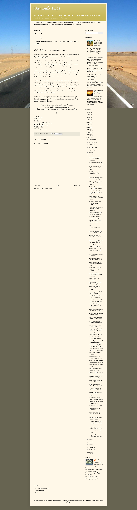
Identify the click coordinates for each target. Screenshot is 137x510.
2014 (88, 132)
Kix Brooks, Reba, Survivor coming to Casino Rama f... (96, 423)
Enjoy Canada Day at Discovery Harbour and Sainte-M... (95, 274)
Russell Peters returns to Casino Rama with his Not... (95, 168)
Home (57, 185)
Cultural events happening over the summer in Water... (95, 394)
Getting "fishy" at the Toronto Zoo (94, 279)
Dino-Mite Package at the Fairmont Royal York (95, 283)
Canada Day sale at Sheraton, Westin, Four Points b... (96, 300)
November (92, 142)
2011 (88, 453)
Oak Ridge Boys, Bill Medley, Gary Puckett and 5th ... (96, 198)
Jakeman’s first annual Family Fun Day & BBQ (95, 357)
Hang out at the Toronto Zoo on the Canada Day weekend (96, 183)
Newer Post (37, 185)
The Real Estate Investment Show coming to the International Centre (94, 76)
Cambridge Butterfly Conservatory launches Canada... (95, 305)
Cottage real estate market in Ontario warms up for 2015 (98, 43)
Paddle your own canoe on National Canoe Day (95, 377)
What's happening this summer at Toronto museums (94, 173)
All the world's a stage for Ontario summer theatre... (96, 321)
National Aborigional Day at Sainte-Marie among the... (96, 349)
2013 (88, 135)
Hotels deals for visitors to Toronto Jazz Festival (95, 337)
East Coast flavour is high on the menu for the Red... (96, 310)
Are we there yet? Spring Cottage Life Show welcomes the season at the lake (98, 93)
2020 (88, 117)
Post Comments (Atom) (46, 188)
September (92, 147)
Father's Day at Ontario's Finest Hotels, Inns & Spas (96, 385)
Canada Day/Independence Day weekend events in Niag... (95, 192)
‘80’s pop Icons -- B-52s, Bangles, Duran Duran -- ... (95, 250)
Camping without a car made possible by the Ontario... (96, 333)
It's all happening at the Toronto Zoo (94, 408)
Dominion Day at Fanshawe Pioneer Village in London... (96, 208)
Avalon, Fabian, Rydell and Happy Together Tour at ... (96, 317)
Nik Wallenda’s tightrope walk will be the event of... (96, 398)
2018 (88, 122)
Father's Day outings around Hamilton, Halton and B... (96, 341)
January (91, 449)
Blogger (69, 502)
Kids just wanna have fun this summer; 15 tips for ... (96, 389)
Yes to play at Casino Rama (95, 405)
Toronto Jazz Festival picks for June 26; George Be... (95, 232)
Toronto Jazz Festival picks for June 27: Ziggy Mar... (95, 213)
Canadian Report (39, 490)
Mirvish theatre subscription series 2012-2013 (96, 314)
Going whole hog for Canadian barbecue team (95, 435)
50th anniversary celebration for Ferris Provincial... (96, 241)
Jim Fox (98, 460)
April (90, 442)
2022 (88, 112)
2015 (88, 130)
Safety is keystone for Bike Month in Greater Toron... (96, 427)
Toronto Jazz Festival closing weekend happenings (96, 178)
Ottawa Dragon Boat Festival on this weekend (96, 292)
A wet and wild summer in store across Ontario (95, 245)
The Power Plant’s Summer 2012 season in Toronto (95, 187)
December (91, 139)
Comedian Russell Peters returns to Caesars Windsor (95, 288)
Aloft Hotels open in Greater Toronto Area (96, 255)
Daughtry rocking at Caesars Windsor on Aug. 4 (96, 402)
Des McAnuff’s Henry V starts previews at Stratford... (95, 269)
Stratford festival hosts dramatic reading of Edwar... (94, 413)
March (90, 444)
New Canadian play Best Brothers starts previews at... (95, 222)
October (91, 144)
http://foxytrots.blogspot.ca (42, 488)
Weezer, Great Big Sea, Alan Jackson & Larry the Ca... (96, 381)
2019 (88, 119)
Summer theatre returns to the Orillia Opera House (95, 258)
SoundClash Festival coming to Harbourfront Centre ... (96, 361)
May (90, 439)
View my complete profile (92, 478)
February (91, 447)
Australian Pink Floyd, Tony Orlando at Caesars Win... (96, 345)
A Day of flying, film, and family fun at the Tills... (95, 329)
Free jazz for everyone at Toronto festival (95, 325)
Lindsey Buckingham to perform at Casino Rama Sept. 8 (95, 264)
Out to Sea (38, 492)
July (90, 152)
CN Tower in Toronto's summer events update (95, 217)
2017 (88, 124)
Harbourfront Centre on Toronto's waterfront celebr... (94, 227)
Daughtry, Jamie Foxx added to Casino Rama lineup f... (96, 373)
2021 (88, 114)
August (91, 150)
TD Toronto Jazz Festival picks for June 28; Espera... (95, 203)
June (90, 155)
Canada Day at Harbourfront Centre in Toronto (96, 369)
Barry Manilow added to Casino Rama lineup (95, 296)
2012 (88, 137)
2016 (88, 127)
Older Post (77, 185)
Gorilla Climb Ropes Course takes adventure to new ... (96, 163)
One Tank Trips (47, 8)
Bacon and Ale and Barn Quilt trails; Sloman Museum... (95, 158)
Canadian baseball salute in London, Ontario (95, 418)
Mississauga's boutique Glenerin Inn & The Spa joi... (95, 237)
